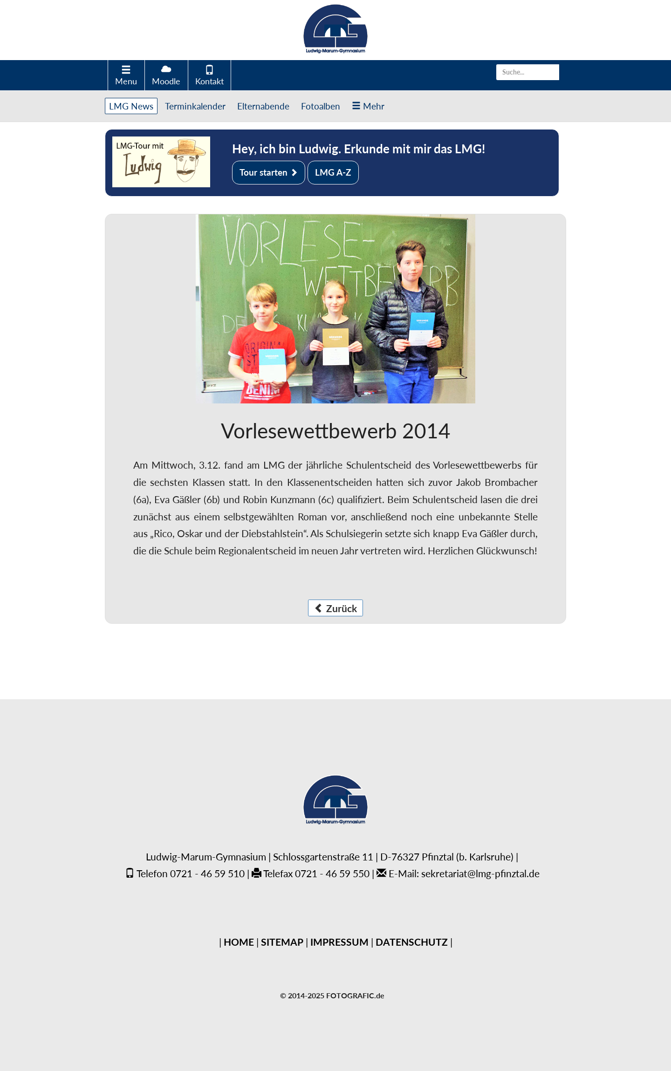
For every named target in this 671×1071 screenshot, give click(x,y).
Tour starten (269, 172)
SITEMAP (282, 942)
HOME (239, 942)
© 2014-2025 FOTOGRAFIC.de (332, 995)
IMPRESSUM (339, 942)
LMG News (131, 106)
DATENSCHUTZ (412, 942)
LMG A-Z (333, 172)
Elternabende (263, 106)
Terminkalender (195, 106)
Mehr (368, 106)
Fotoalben (320, 106)
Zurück (335, 608)
